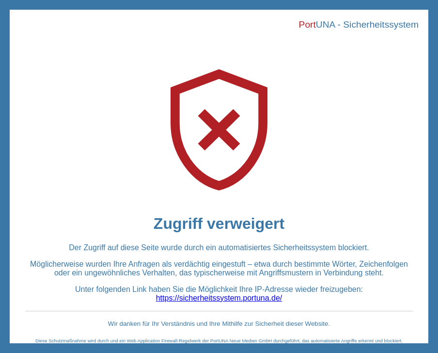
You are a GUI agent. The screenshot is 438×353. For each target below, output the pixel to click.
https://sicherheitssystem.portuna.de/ (219, 298)
